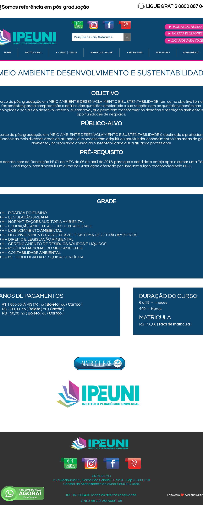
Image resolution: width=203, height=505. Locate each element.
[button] (33, 52)
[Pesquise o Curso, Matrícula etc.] (94, 37)
